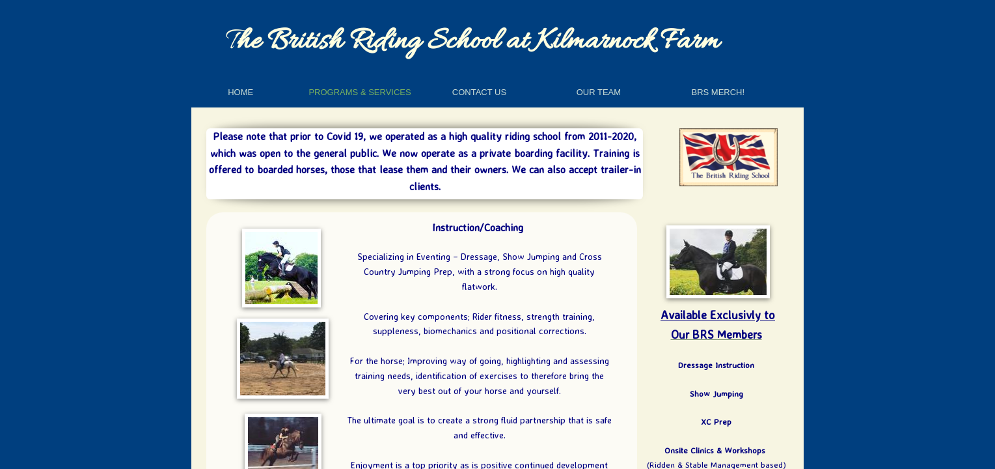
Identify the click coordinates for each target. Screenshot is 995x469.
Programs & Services (359, 92)
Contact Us (479, 92)
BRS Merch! (717, 92)
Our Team (599, 92)
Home (240, 92)
